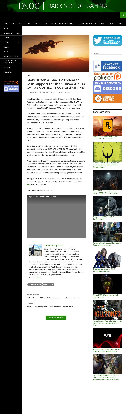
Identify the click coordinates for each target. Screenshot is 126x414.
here (28, 184)
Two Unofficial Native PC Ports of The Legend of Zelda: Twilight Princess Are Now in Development (106, 377)
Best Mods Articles (11, 56)
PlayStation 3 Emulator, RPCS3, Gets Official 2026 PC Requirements (107, 350)
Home (6, 23)
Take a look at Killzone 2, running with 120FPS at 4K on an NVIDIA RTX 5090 (107, 323)
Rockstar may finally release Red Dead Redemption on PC (56, 305)
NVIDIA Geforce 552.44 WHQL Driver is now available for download (56, 296)
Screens (21, 23)
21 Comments (66, 92)
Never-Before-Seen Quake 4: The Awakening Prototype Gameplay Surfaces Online (106, 165)
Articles (7, 38)
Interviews (8, 72)
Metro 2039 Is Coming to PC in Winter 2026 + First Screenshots (105, 192)
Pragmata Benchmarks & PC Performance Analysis (104, 270)
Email (39, 277)
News (13, 23)
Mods (46, 23)
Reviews (101, 23)
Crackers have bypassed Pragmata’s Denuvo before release (107, 244)
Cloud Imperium (35, 284)
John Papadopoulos (49, 92)
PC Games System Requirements (62, 23)
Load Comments (56, 318)
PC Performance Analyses (86, 23)
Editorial (7, 67)
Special (6, 42)
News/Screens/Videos (11, 33)
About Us (120, 23)
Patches (38, 23)
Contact (111, 23)
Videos (29, 23)
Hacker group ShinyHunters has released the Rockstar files (105, 138)
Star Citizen (48, 284)
